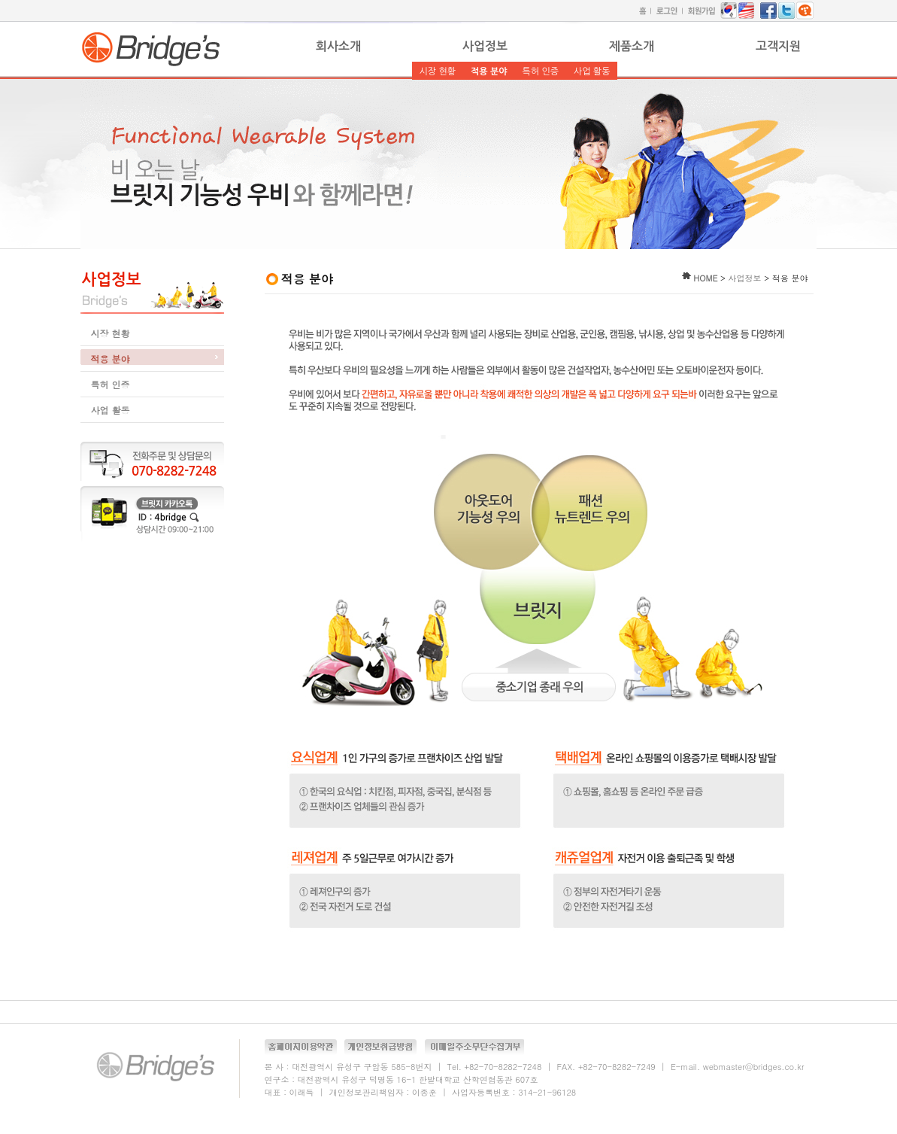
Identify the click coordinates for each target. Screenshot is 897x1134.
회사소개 (338, 46)
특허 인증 (540, 71)
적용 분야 (489, 71)
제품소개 (631, 46)
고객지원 (778, 46)
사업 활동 (592, 71)
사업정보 (485, 46)
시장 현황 (438, 71)
